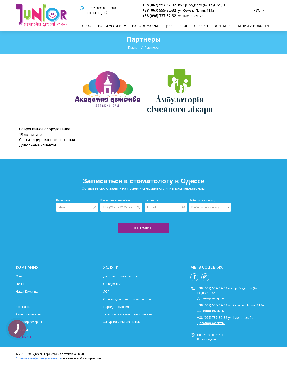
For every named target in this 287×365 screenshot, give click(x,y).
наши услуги (109, 26)
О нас (87, 26)
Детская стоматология (121, 276)
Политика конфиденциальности (38, 358)
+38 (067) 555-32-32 (159, 10)
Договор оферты (29, 322)
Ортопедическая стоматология (127, 299)
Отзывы (201, 26)
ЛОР (106, 291)
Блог (184, 26)
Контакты (222, 26)
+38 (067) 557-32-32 (159, 4)
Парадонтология (116, 307)
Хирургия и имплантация (122, 322)
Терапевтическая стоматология (128, 314)
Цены (169, 26)
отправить (144, 228)
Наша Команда (145, 26)
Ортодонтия (112, 284)
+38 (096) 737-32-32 (159, 15)
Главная (133, 47)
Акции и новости (253, 26)
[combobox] (210, 207)
